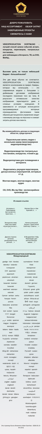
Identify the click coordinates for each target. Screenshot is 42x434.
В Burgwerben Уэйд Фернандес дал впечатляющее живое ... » (31, 239)
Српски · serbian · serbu (10, 295)
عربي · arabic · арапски (10, 320)
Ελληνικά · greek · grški (31, 289)
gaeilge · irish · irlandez (11, 262)
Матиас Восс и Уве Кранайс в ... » (31, 209)
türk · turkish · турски (10, 311)
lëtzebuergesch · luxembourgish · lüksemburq (31, 406)
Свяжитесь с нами (21, 34)
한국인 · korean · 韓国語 (10, 335)
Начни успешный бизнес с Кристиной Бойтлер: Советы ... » (31, 224)
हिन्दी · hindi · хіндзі (31, 302)
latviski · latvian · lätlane (10, 394)
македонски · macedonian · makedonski (31, 271)
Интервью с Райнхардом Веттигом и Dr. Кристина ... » (10, 211)
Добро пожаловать (21, 23)
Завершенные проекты (21, 30)
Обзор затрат (33, 26)
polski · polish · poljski (31, 292)
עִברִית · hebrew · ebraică (31, 311)
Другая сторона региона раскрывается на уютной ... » (10, 239)
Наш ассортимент (11, 26)
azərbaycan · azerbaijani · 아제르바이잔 (31, 397)
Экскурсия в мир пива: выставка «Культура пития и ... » (10, 225)
